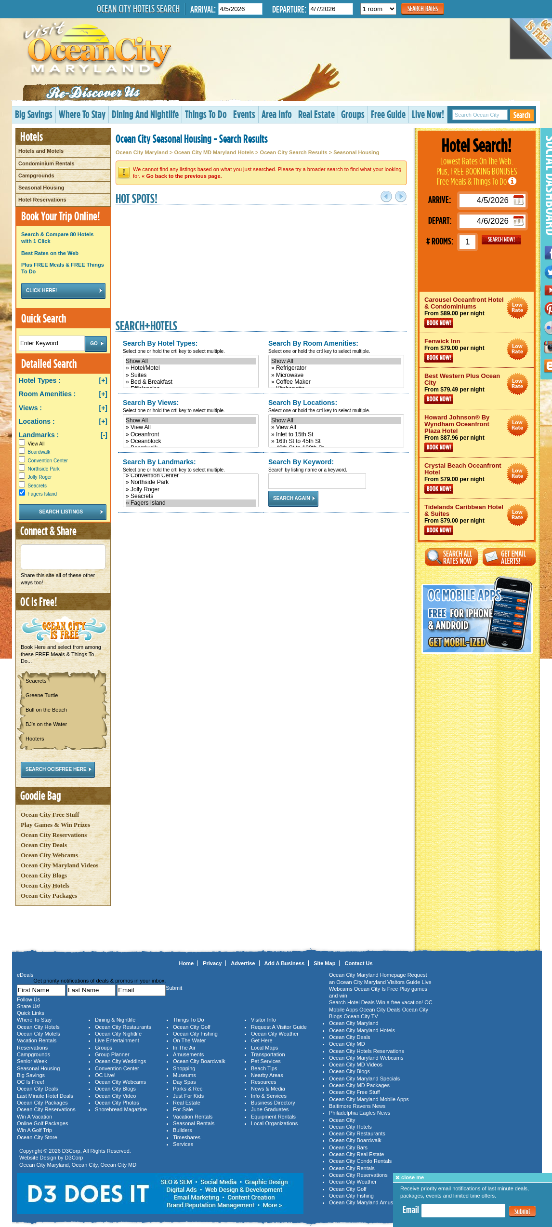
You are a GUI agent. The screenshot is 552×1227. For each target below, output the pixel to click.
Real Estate (316, 114)
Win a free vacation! (399, 1002)
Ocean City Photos (117, 1103)
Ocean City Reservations (54, 834)
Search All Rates (451, 557)
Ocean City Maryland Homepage (367, 975)
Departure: (289, 9)
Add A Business (284, 963)
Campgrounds (36, 175)
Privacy (212, 963)
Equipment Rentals (273, 1116)
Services (183, 1144)
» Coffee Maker (336, 381)
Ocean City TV (361, 1016)
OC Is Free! (30, 1082)
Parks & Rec (187, 1089)
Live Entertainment (117, 1040)
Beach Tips (264, 1068)
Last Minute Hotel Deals (45, 1096)
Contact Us (358, 963)
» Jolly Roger (191, 489)
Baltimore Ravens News (357, 1106)
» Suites (191, 375)
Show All (191, 361)
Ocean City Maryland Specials (364, 1078)
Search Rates (422, 8)
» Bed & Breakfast (191, 381)
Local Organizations (274, 1123)
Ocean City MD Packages (359, 1085)
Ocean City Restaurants (123, 1027)
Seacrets (37, 485)
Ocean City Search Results (294, 152)
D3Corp (71, 1151)
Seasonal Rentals (193, 1123)
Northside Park (44, 469)
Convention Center (48, 460)
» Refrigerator (336, 367)
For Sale (183, 1109)
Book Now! (438, 323)
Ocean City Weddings (120, 1061)
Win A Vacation (34, 1116)
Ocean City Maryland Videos (59, 865)
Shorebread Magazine (121, 1109)
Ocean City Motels (38, 1034)
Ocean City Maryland (142, 152)
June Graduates (270, 1109)
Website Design (37, 1157)
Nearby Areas (267, 1075)
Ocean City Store (37, 1137)
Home (186, 963)
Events (244, 114)
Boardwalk (39, 452)
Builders (182, 1130)
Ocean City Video (115, 1096)
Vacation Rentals (36, 1040)
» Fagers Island (191, 502)
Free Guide (388, 114)
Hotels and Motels (41, 151)
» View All (191, 427)
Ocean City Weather (275, 1034)
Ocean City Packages (49, 895)
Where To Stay (82, 114)
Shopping (184, 1068)
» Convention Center (191, 475)
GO (501, 239)
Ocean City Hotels (45, 885)
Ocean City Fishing (195, 1034)
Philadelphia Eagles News (359, 1113)
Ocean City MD (119, 1165)
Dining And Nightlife (145, 114)
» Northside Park (191, 482)
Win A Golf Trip (34, 1130)
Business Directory (273, 1103)
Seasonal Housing (41, 187)
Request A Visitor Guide (279, 1027)
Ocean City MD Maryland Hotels (214, 152)
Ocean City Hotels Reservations (366, 1051)
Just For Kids (188, 1096)
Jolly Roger (40, 477)
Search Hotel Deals (352, 1002)
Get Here (262, 1040)
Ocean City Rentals (352, 1168)
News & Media (268, 1089)
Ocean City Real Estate (356, 1154)
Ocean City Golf (191, 1027)
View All (31, 443)
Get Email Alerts (509, 557)
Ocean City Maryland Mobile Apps (369, 1099)
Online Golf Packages (42, 1123)
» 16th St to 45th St (336, 441)
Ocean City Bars (348, 1147)
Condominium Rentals (46, 163)
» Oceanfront (191, 434)
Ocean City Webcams (49, 855)
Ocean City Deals (44, 845)
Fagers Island (42, 494)
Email (411, 1209)
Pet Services (266, 1061)
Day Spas (184, 1082)
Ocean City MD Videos (355, 1064)
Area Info (277, 114)
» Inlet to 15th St (336, 434)
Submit (522, 1211)
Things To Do (206, 114)
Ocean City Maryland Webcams (366, 1058)
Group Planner (112, 1054)
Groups (353, 114)
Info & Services (269, 1096)
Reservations (32, 1048)
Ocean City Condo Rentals (360, 1161)
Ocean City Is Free (376, 989)
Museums (184, 1075)
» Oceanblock (191, 441)
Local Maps (264, 1048)
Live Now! (428, 114)
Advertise (243, 963)
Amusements (188, 1054)
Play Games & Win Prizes (55, 824)
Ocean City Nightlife (118, 1034)
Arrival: (203, 9)
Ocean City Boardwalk (199, 1061)
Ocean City (85, 1165)
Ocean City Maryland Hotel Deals (517, 308)
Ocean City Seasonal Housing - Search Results (192, 138)
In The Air (184, 1048)
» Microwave (336, 375)
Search (521, 115)
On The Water (189, 1040)
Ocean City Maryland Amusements (369, 1202)
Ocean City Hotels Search (138, 8)
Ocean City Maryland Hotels (362, 1030)
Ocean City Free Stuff (50, 814)
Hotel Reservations (42, 199)
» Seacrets (191, 496)
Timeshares (186, 1137)
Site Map (324, 963)
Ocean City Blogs (44, 875)
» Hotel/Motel (191, 367)
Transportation (268, 1054)
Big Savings (34, 114)
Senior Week (32, 1061)
